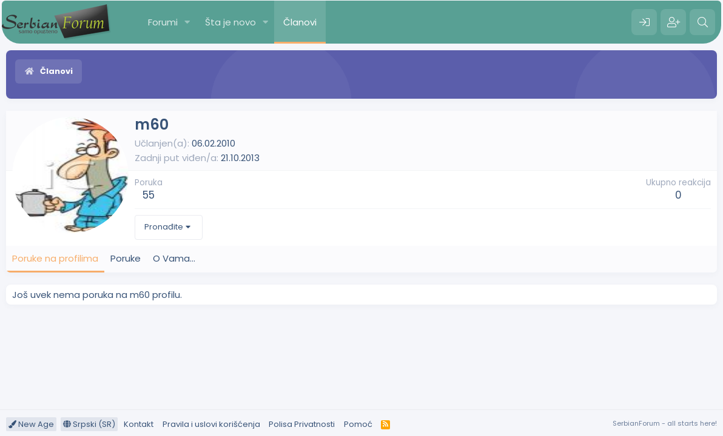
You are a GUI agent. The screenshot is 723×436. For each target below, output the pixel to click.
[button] (187, 22)
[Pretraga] (702, 22)
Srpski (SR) (89, 424)
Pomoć (358, 424)
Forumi (163, 22)
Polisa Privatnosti (302, 424)
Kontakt (138, 424)
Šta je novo (230, 22)
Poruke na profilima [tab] (55, 258)
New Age (31, 424)
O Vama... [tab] (174, 258)
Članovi (300, 22)
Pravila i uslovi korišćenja (211, 424)
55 (149, 195)
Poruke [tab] (125, 258)
